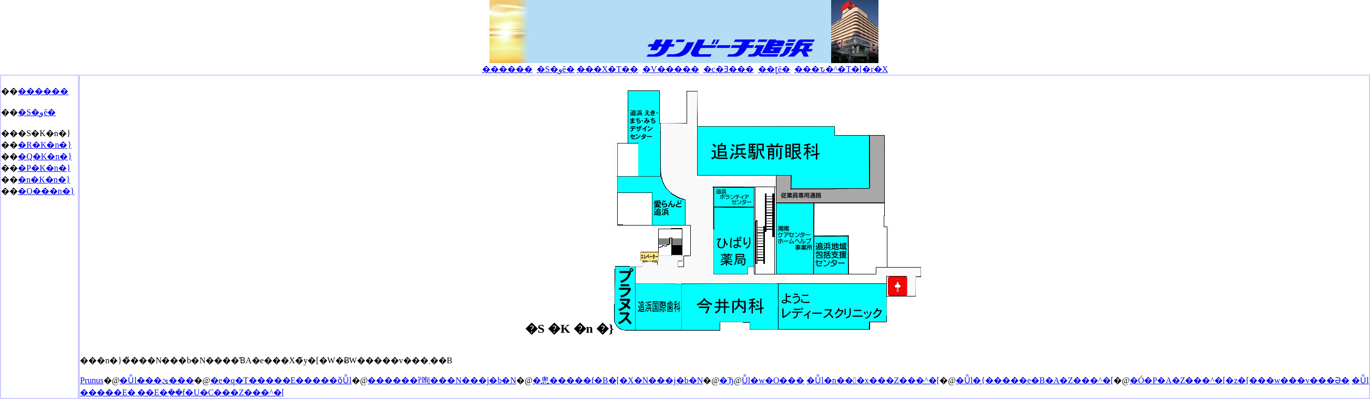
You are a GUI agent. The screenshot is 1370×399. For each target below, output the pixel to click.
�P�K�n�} (44, 167)
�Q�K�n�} (45, 156)
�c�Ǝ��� (728, 69)
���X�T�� (607, 69)
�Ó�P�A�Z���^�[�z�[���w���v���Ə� (1240, 380)
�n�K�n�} (44, 179)
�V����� (670, 69)
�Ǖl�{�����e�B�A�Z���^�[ (1034, 380)
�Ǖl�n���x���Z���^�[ (872, 380)
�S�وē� (556, 69)
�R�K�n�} (44, 144)
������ (507, 69)
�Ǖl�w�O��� (773, 380)
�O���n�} (46, 191)
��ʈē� (774, 69)
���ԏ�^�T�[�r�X (841, 69)
